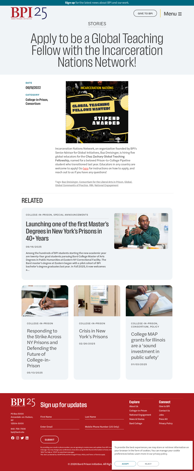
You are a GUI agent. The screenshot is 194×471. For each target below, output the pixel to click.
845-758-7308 (18, 428)
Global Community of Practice (72, 185)
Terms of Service (95, 454)
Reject (148, 463)
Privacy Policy (81, 454)
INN (93, 185)
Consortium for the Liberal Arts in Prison (103, 182)
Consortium (33, 104)
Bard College (136, 423)
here (86, 168)
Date (29, 82)
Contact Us (164, 410)
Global (132, 182)
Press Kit (163, 419)
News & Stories (137, 419)
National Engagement (110, 185)
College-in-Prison (37, 100)
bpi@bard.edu (17, 431)
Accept (125, 463)
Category (33, 94)
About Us (134, 406)
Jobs (161, 415)
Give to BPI (164, 406)
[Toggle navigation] (172, 13)
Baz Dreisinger (70, 182)
